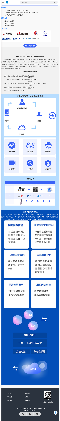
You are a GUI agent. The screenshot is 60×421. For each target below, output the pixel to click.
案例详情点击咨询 (30, 46)
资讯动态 (9, 397)
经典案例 (9, 400)
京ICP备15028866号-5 (30, 411)
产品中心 (9, 393)
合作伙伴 (27, 397)
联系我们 (27, 400)
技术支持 (27, 393)
